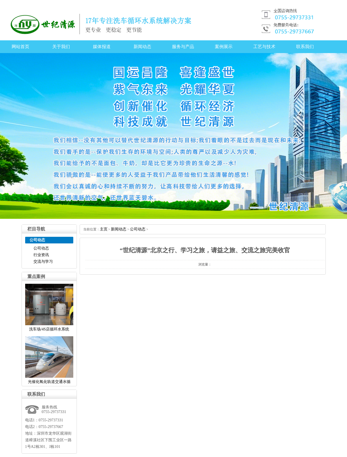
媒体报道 (102, 46)
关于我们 (61, 46)
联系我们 (305, 46)
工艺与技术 (264, 46)
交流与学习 (43, 261)
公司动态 (41, 248)
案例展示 (224, 46)
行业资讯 (41, 255)
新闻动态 (142, 46)
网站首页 (20, 46)
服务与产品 (183, 46)
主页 (104, 229)
